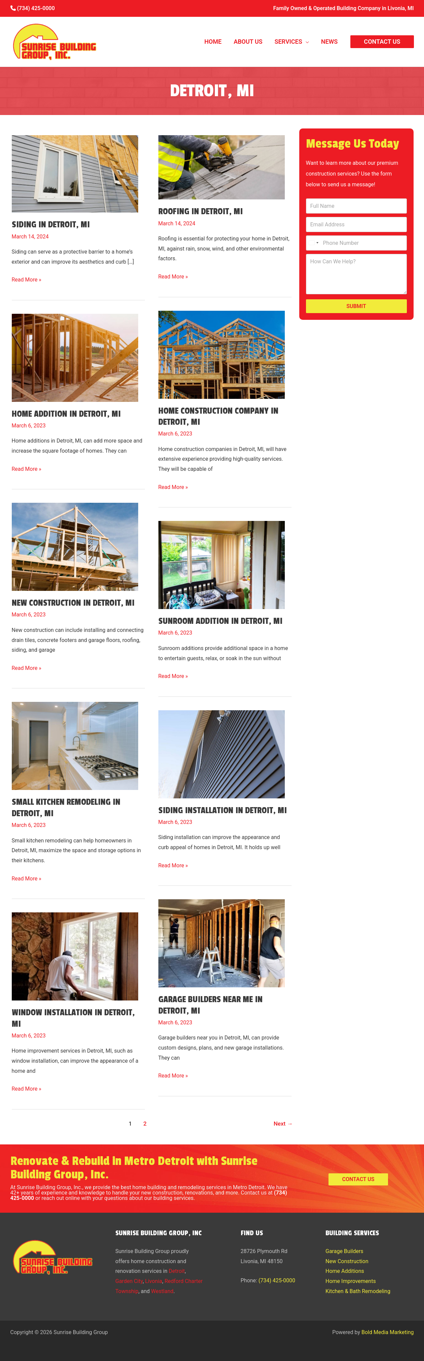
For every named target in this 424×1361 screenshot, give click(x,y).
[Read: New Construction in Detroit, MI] (75, 543)
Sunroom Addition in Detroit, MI (220, 621)
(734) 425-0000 (32, 8)
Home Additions (344, 1271)
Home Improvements (350, 1281)
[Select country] (313, 243)
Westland (162, 1291)
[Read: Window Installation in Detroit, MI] (75, 952)
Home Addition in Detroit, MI (66, 414)
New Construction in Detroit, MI (73, 603)
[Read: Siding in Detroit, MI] (75, 170)
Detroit (177, 1271)
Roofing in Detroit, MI (200, 211)
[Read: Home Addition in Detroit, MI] (75, 354)
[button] (305, 41)
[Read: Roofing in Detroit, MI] (221, 163)
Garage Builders (344, 1251)
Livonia (153, 1281)
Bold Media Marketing (387, 1332)
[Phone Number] (356, 243)
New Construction (346, 1261)
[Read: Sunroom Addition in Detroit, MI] (221, 561)
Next (283, 1123)
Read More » (26, 280)
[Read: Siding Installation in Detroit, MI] (221, 750)
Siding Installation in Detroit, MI (222, 810)
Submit (356, 306)
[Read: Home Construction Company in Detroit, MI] (221, 351)
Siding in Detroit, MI (51, 225)
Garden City (129, 1281)
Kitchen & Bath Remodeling (357, 1291)
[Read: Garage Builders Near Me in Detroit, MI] (221, 939)
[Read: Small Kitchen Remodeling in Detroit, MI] (75, 742)
